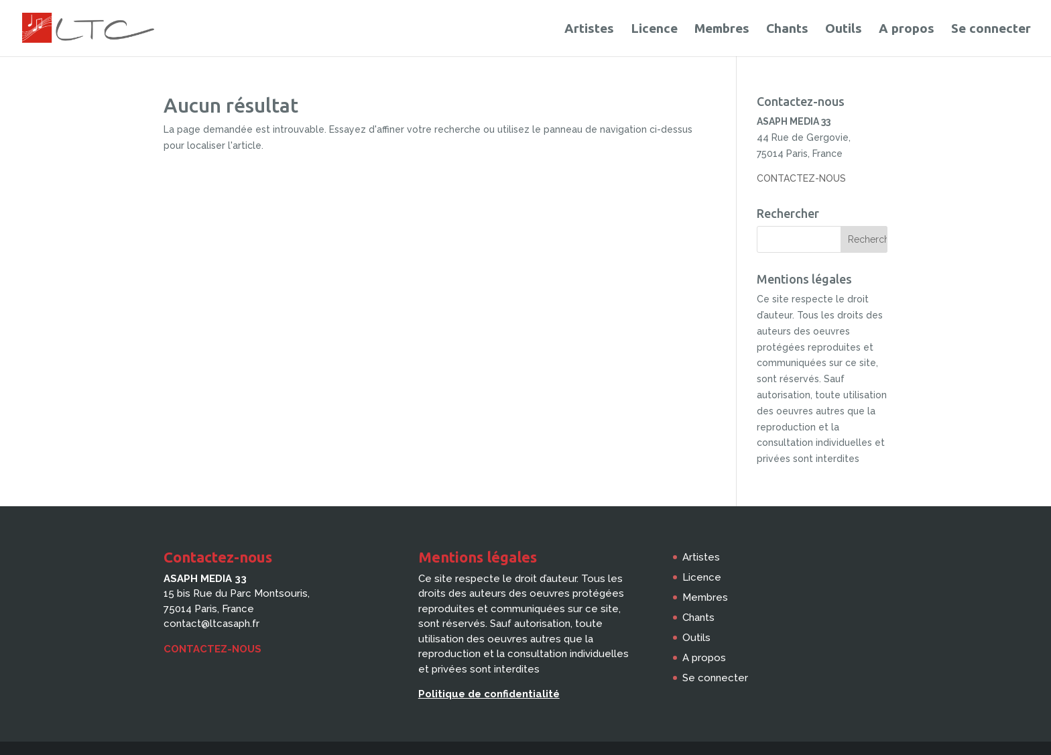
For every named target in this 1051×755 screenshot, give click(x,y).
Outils (843, 29)
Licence (654, 29)
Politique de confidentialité (489, 694)
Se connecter (991, 29)
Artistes (589, 29)
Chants (787, 29)
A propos (906, 29)
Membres (721, 29)
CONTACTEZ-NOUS (801, 178)
